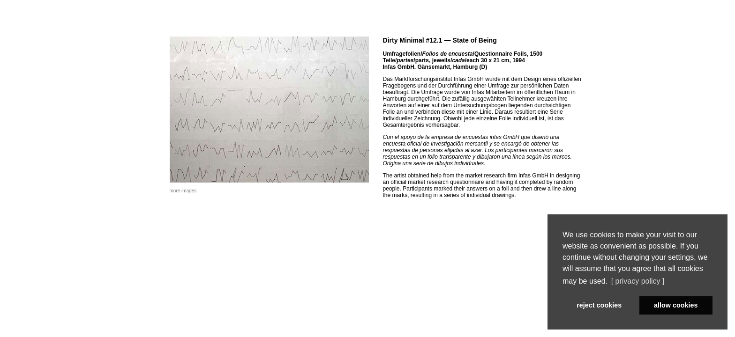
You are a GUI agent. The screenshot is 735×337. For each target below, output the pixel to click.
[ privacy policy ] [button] (638, 281)
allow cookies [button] (676, 305)
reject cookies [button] (599, 305)
